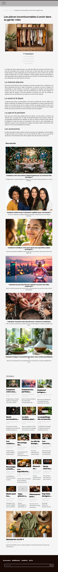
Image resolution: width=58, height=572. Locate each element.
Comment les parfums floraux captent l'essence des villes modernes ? (29, 285)
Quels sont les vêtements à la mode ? (11, 497)
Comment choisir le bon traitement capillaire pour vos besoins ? (29, 212)
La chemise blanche (28, 56)
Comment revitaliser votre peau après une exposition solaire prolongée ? (29, 248)
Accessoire (7, 560)
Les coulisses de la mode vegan (11, 444)
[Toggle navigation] (4, 3)
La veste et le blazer (28, 59)
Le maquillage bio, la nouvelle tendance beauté (44, 420)
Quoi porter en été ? (15, 539)
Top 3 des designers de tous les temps (47, 497)
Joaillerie (24, 560)
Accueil (6, 10)
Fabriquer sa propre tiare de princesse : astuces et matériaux (29, 321)
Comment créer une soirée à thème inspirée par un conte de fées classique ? (29, 176)
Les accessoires (28, 63)
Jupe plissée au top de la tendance (22, 497)
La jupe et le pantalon (28, 61)
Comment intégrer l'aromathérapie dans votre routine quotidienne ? (29, 357)
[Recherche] (27, 565)
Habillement (16, 560)
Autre (10, 10)
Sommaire (29, 54)
